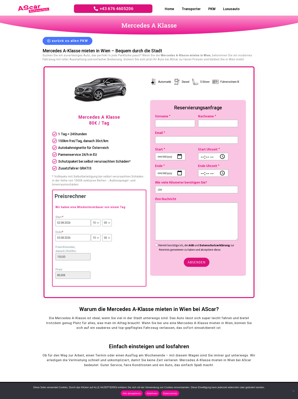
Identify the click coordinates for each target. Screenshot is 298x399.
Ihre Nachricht (165, 199)
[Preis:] (72, 275)
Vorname (162, 116)
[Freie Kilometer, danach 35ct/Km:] (72, 256)
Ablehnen (152, 393)
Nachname (207, 116)
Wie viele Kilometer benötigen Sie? (181, 182)
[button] (67, 41)
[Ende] (72, 237)
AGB (191, 245)
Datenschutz (170, 393)
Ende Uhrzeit (209, 166)
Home (169, 9)
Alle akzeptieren (132, 393)
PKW (212, 9)
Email (160, 132)
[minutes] (107, 222)
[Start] (72, 222)
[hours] (96, 222)
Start (59, 217)
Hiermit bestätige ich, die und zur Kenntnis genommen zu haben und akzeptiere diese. (194, 247)
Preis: (59, 269)
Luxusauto (231, 9)
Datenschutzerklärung (215, 245)
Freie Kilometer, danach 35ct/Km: (66, 249)
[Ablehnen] (293, 391)
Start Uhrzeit (209, 149)
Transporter (191, 9)
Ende (59, 232)
